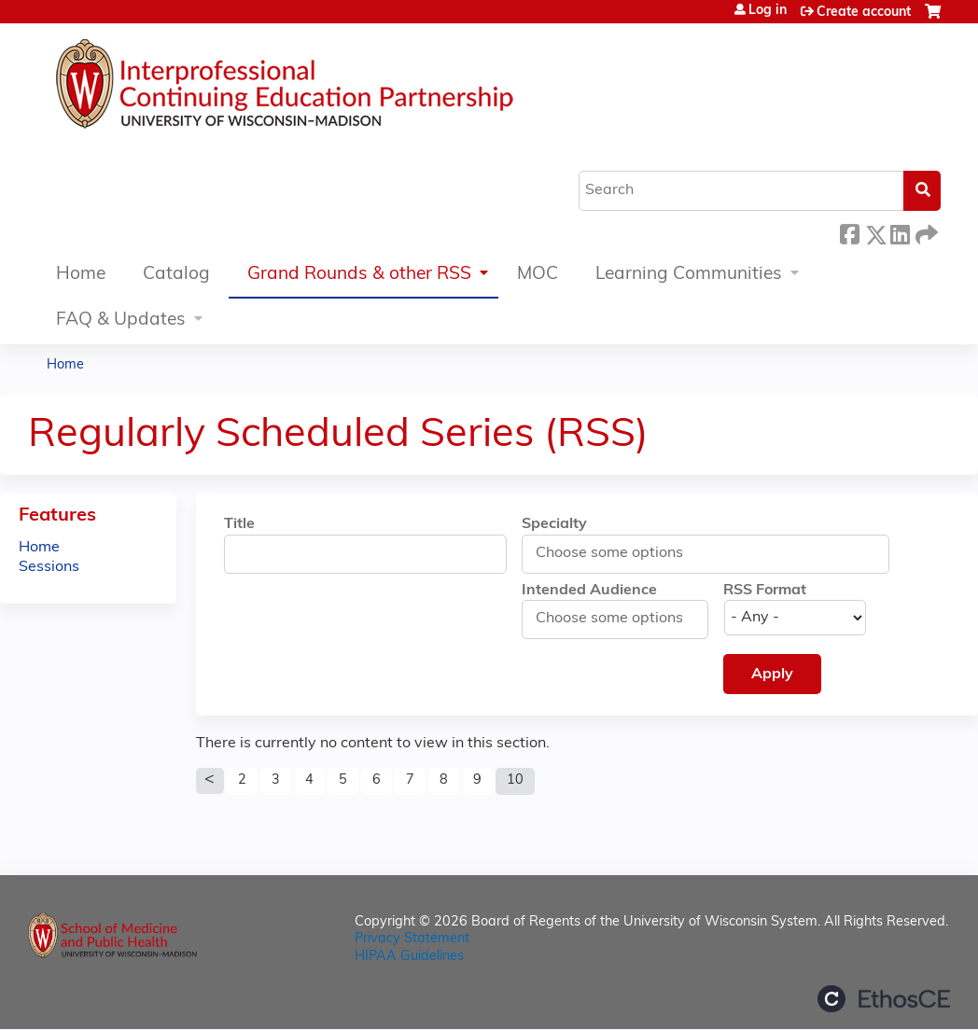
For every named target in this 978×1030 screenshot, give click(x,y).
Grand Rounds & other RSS (359, 275)
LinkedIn (899, 232)
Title (239, 524)
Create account (864, 13)
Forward (924, 232)
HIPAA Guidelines (409, 957)
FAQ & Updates (121, 320)
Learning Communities (688, 275)
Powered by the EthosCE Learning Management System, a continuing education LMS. (883, 998)
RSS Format (764, 590)
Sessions (49, 567)
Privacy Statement (412, 939)
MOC (537, 275)
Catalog (176, 275)
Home (80, 275)
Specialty (554, 524)
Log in (767, 11)
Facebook (849, 232)
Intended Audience (589, 590)
